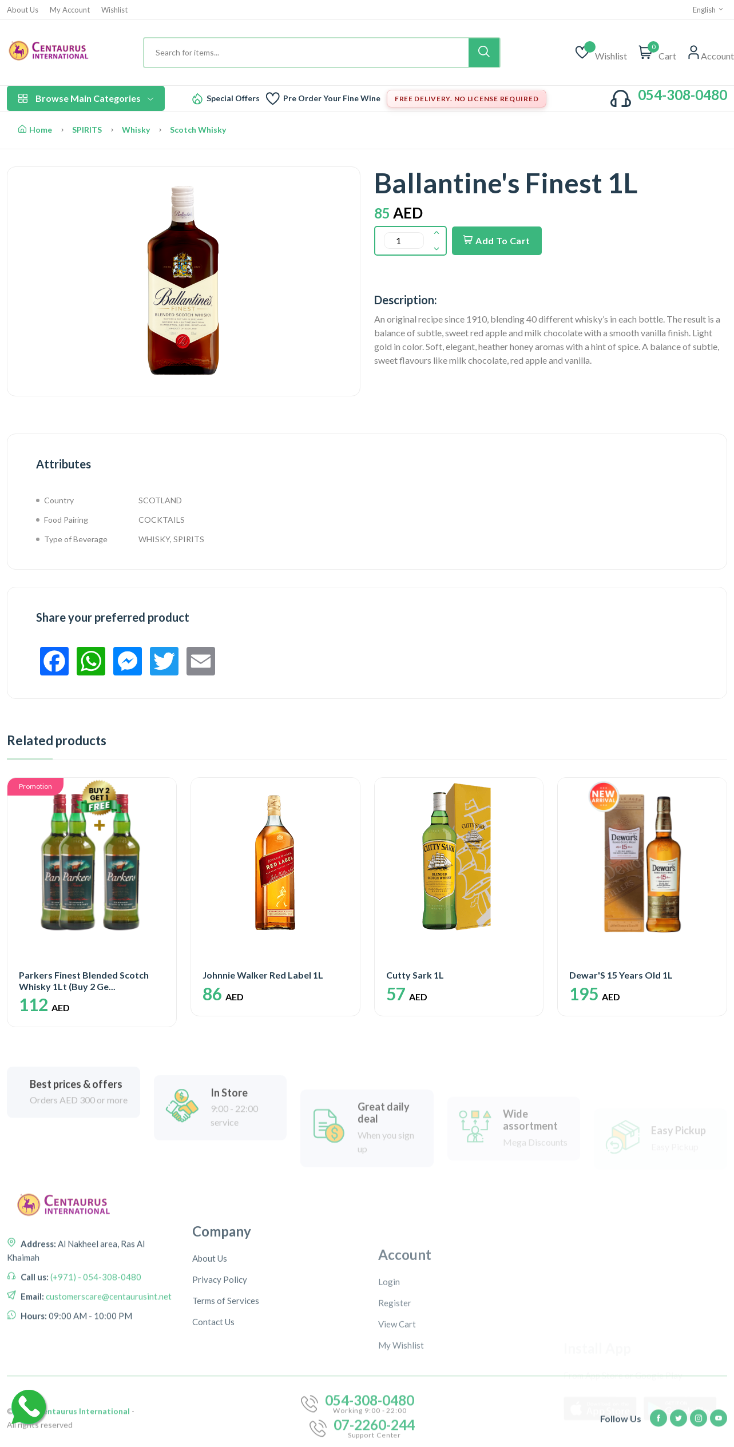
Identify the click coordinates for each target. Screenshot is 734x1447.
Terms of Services (225, 1387)
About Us (22, 10)
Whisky (136, 129)
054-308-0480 (682, 94)
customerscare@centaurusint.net (108, 1348)
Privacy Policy (219, 1366)
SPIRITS (87, 129)
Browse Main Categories (85, 98)
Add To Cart (496, 240)
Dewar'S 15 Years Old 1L (621, 974)
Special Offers (233, 98)
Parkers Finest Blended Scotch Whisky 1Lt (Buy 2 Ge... (84, 980)
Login (389, 1373)
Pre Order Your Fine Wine (331, 98)
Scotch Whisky (198, 129)
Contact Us (213, 1408)
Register (394, 1394)
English (708, 10)
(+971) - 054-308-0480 (95, 1328)
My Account (70, 10)
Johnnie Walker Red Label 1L (263, 974)
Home (35, 129)
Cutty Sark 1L (415, 974)
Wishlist (114, 10)
